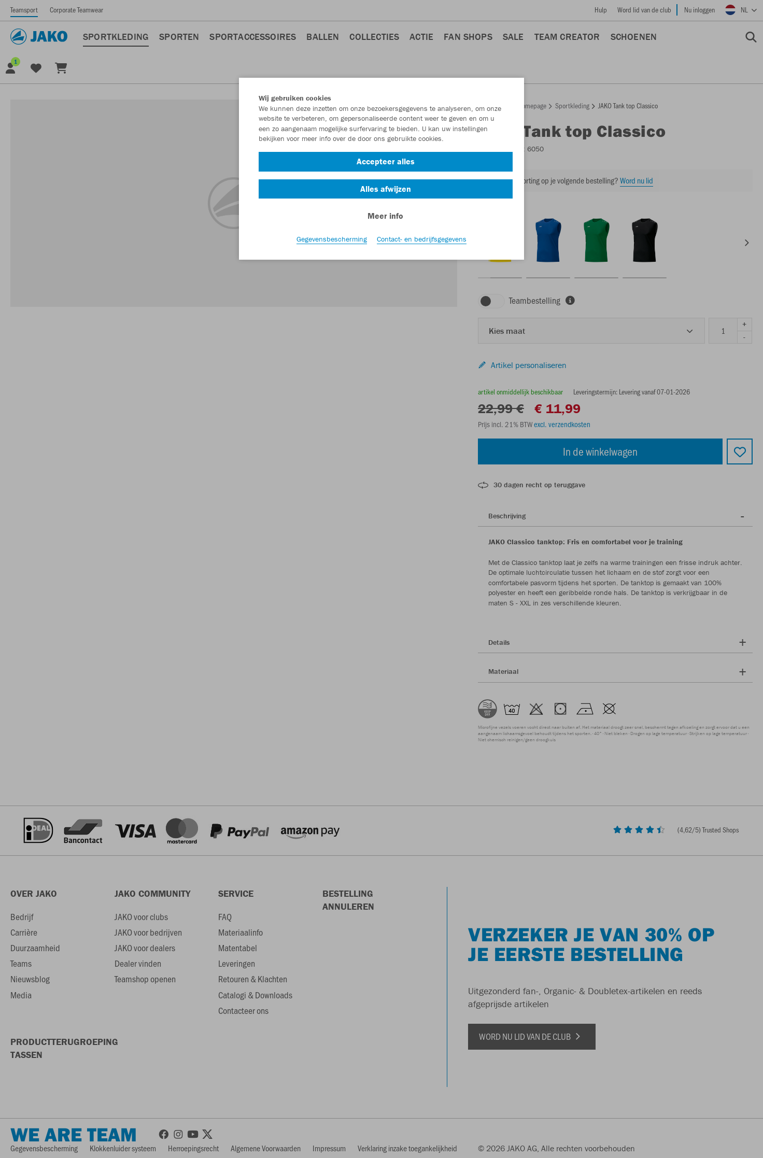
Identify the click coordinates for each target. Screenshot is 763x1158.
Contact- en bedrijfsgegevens (422, 239)
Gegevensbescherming (331, 239)
